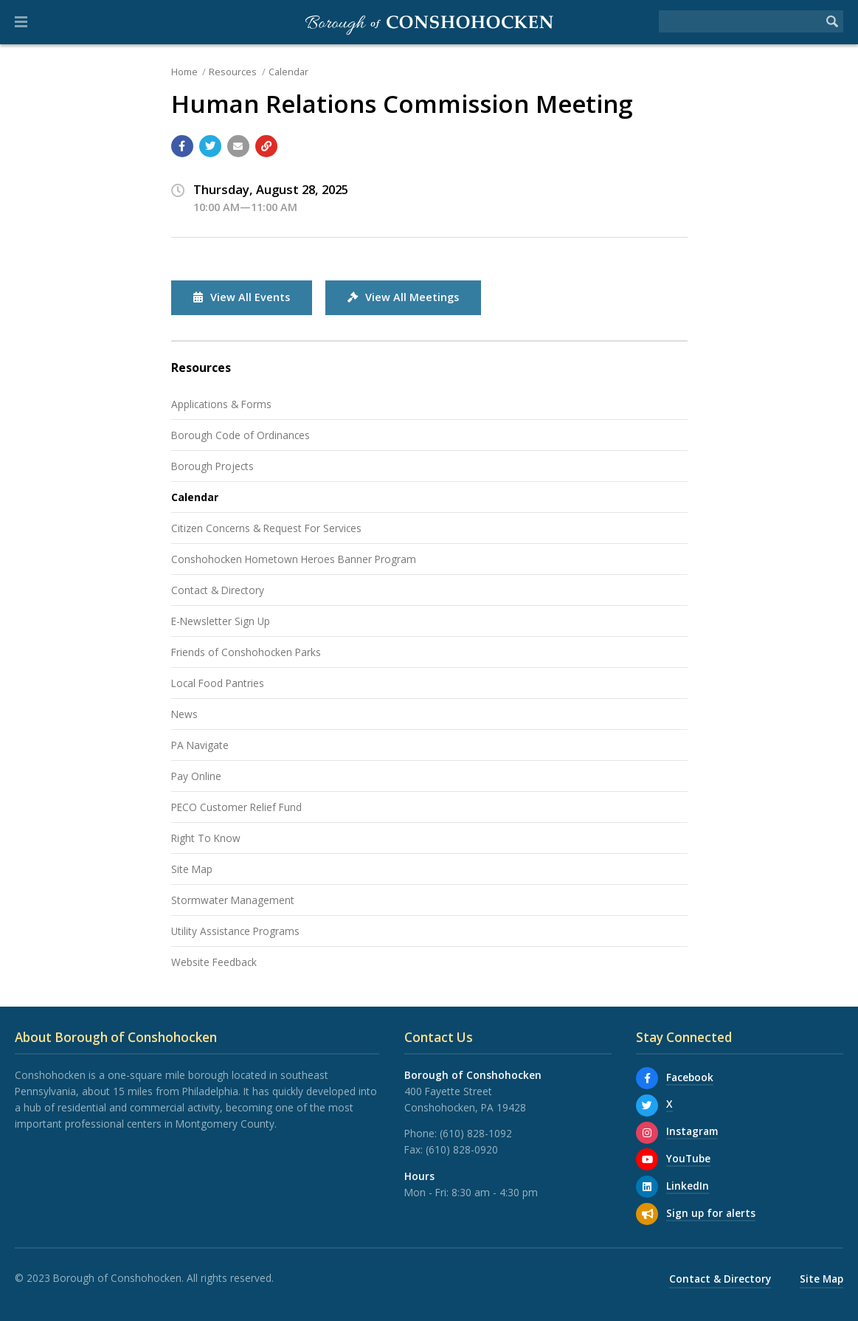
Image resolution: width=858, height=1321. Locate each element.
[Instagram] (647, 1133)
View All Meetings (403, 297)
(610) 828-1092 (476, 1133)
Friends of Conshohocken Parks (246, 652)
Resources (233, 71)
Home (184, 71)
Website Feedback (214, 962)
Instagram (692, 1131)
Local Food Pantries (217, 683)
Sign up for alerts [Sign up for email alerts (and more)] (710, 1213)
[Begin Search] (832, 21)
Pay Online (196, 776)
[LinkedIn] (647, 1187)
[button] (21, 22)
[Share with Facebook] (182, 146)
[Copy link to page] (266, 146)
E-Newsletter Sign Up (220, 621)
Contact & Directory (217, 590)
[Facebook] (647, 1078)
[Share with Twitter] (210, 146)
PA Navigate (200, 745)
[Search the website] (740, 21)
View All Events (241, 297)
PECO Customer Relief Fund (236, 807)
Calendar (288, 71)
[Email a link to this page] (238, 146)
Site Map (191, 869)
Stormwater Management (232, 900)
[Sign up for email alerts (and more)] (647, 1214)
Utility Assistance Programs (235, 931)
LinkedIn (687, 1186)
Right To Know (206, 838)
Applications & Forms (221, 404)
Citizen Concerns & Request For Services (266, 528)
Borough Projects (212, 466)
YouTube (688, 1158)
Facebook (689, 1077)
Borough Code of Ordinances (240, 435)
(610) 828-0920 (462, 1149)
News (184, 714)
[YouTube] (647, 1159)
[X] (647, 1105)
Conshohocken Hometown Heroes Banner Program (293, 559)
